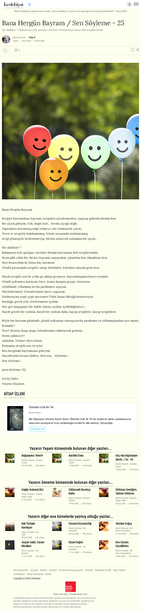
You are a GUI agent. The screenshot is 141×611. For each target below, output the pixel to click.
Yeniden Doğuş (123, 523)
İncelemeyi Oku (37, 429)
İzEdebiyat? (19, 574)
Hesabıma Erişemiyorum (71, 570)
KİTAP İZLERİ (14, 393)
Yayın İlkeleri (119, 570)
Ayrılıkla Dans (76, 455)
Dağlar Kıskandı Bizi (32, 489)
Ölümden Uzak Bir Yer (41, 407)
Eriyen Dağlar (76, 542)
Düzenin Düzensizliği (80, 523)
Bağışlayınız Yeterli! (32, 455)
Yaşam (15, 41)
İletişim (53, 570)
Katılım (43, 570)
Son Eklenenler (20, 570)
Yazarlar (34, 570)
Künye (48, 574)
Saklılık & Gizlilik (103, 570)
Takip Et (32, 37)
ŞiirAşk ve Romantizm (124, 529)
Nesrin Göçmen (19, 37)
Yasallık (89, 570)
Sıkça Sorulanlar (35, 574)
